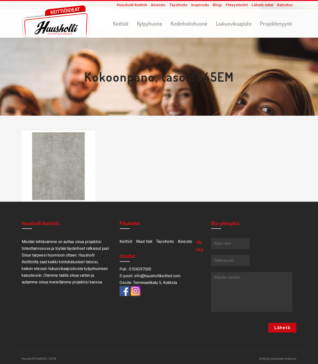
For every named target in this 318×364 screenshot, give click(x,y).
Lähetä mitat (262, 5)
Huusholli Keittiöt (132, 5)
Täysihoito (178, 5)
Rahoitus (285, 5)
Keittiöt (126, 242)
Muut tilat (144, 242)
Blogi (217, 5)
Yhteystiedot (236, 5)
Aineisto (158, 5)
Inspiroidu (200, 5)
